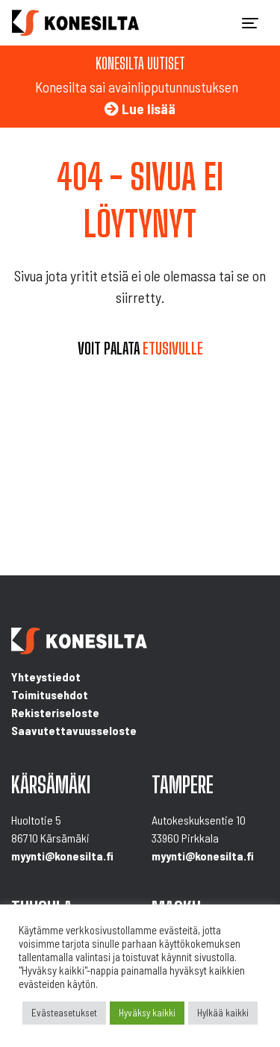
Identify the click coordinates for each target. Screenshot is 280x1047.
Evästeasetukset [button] (64, 1013)
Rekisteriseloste (55, 712)
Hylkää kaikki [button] (223, 1013)
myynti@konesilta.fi (62, 855)
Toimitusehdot (49, 694)
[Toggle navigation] (250, 23)
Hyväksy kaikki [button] (147, 1013)
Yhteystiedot (46, 676)
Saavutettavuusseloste (74, 730)
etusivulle (173, 348)
